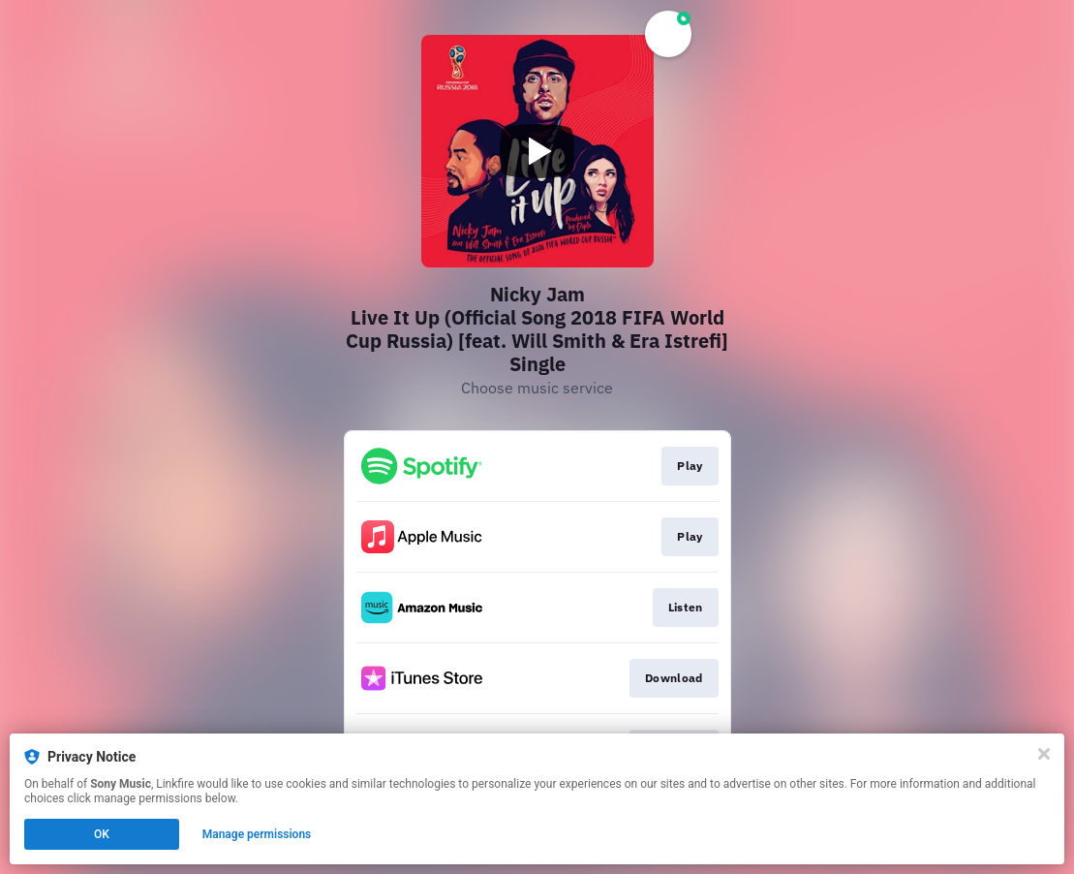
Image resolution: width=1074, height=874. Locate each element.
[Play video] (537, 151)
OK (101, 834)
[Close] (1043, 753)
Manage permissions (257, 834)
